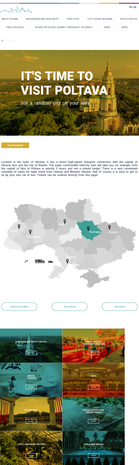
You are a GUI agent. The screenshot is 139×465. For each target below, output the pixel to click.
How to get (15, 41)
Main (6, 41)
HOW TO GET (73, 19)
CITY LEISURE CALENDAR (100, 19)
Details (17, 355)
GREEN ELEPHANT (19, 307)
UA (135, 7)
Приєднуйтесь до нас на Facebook (120, 461)
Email (58, 408)
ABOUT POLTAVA (10, 19)
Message (60, 422)
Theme (59, 415)
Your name (61, 402)
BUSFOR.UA (69, 307)
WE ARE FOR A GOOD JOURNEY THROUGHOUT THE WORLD (64, 27)
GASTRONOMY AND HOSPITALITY (42, 19)
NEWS (107, 27)
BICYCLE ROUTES (128, 19)
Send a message (74, 448)
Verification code (64, 428)
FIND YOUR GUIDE (15, 27)
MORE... (125, 27)
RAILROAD (120, 307)
